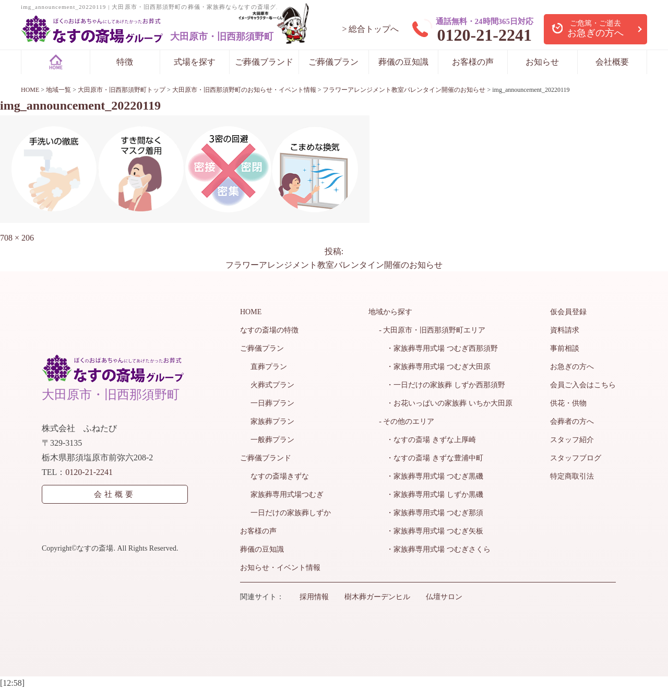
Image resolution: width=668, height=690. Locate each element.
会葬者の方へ (572, 421)
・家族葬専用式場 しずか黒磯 (431, 494)
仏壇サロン (444, 597)
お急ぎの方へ (572, 367)
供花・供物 (568, 403)
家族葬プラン (272, 421)
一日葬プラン (272, 403)
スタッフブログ (575, 458)
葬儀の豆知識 (403, 61)
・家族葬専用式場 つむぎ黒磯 (431, 476)
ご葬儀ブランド (264, 61)
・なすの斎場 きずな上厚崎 (427, 440)
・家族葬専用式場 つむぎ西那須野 (438, 348)
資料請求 (564, 330)
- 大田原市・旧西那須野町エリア (432, 330)
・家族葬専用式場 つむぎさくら (435, 549)
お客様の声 (473, 61)
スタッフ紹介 (572, 440)
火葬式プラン (272, 385)
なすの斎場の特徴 (269, 330)
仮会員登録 (568, 312)
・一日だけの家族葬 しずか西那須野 (442, 385)
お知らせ (542, 61)
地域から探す (390, 312)
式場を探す (195, 61)
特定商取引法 (572, 476)
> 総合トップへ (370, 29)
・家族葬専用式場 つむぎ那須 (431, 513)
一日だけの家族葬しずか (290, 513)
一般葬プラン (272, 440)
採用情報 (314, 597)
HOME (250, 312)
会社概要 (612, 61)
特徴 (124, 61)
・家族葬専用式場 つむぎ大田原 (435, 367)
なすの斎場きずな (279, 476)
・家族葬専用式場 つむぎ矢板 (431, 531)
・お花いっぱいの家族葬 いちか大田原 (445, 403)
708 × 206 (17, 237)
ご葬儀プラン (333, 61)
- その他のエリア (406, 421)
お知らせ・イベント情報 (280, 568)
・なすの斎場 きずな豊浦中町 (431, 458)
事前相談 (564, 348)
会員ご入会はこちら (583, 385)
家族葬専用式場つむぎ (287, 494)
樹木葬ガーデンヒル (377, 597)
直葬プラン (268, 367)
